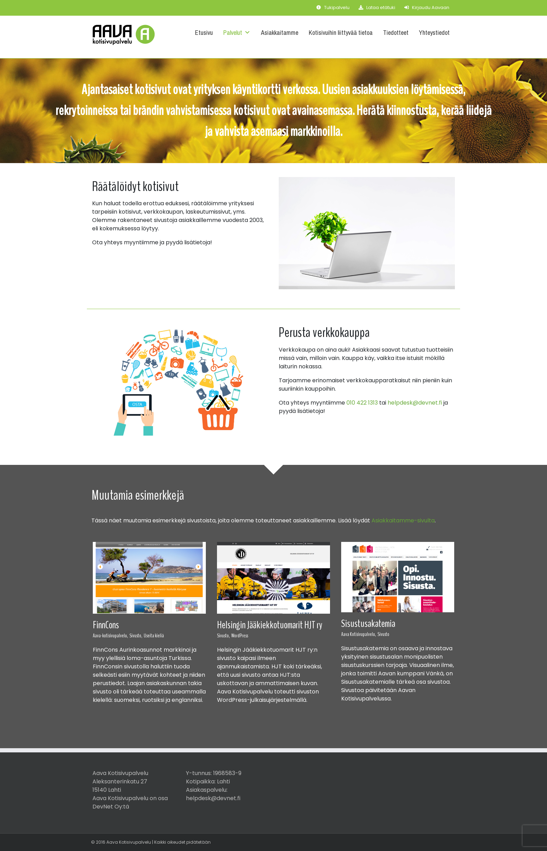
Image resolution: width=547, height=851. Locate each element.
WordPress (239, 635)
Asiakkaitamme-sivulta (403, 520)
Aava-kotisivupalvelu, (110, 635)
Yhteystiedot (434, 32)
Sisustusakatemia (368, 623)
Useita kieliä (154, 635)
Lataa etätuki (377, 7)
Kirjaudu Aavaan (426, 7)
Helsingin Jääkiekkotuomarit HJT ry (269, 625)
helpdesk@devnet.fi (415, 403)
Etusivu (204, 32)
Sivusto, (135, 635)
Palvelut (236, 32)
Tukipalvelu (333, 7)
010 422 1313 (362, 403)
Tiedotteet (396, 32)
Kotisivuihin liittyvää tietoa (341, 32)
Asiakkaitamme (279, 32)
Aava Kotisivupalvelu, (358, 634)
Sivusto (383, 634)
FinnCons (106, 625)
